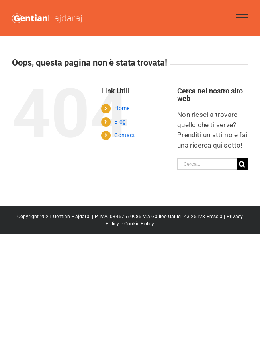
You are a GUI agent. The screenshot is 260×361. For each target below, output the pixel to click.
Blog (120, 121)
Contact (124, 135)
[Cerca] (242, 164)
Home (121, 108)
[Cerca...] (207, 164)
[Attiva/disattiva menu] (242, 17)
